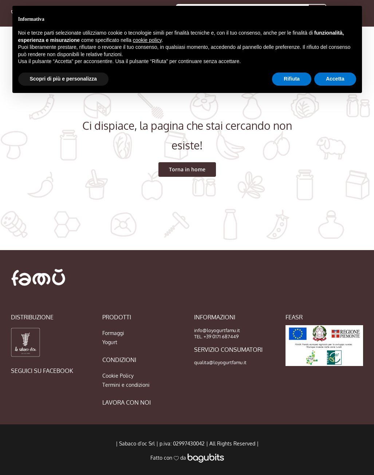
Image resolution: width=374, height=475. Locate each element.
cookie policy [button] (147, 40)
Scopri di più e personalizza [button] (63, 79)
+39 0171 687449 (221, 336)
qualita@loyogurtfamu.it (220, 362)
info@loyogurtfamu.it (217, 330)
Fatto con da (187, 458)
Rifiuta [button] (292, 79)
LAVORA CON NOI (126, 402)
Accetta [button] (335, 79)
